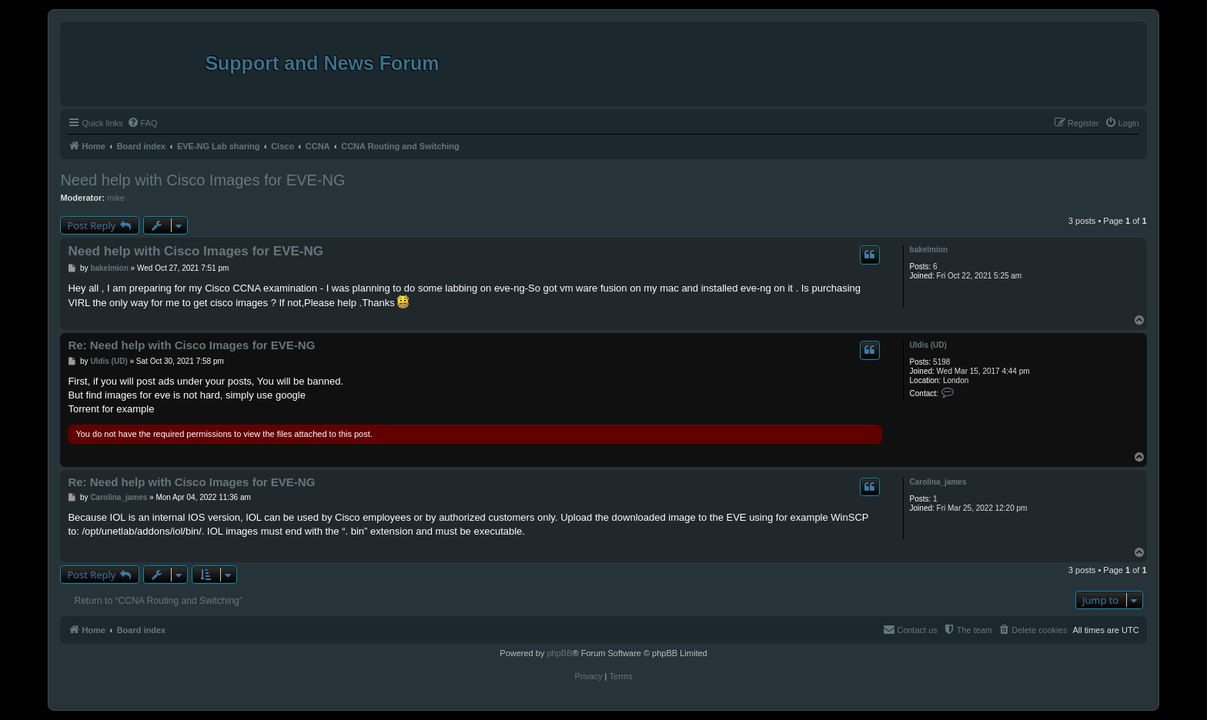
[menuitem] (142, 123)
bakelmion (929, 249)
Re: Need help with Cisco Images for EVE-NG (191, 345)
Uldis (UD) (928, 345)
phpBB (559, 653)
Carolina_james (938, 482)
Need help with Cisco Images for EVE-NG (202, 180)
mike (116, 197)
